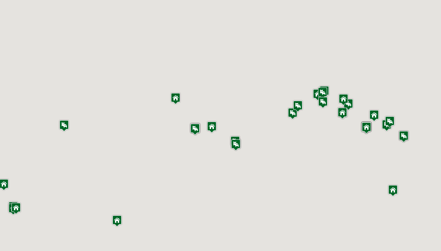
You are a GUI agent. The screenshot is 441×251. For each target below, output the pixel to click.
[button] (117, 220)
